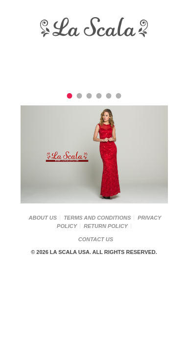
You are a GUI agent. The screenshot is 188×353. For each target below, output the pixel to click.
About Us (43, 218)
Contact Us (95, 239)
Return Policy (106, 226)
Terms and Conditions (97, 218)
